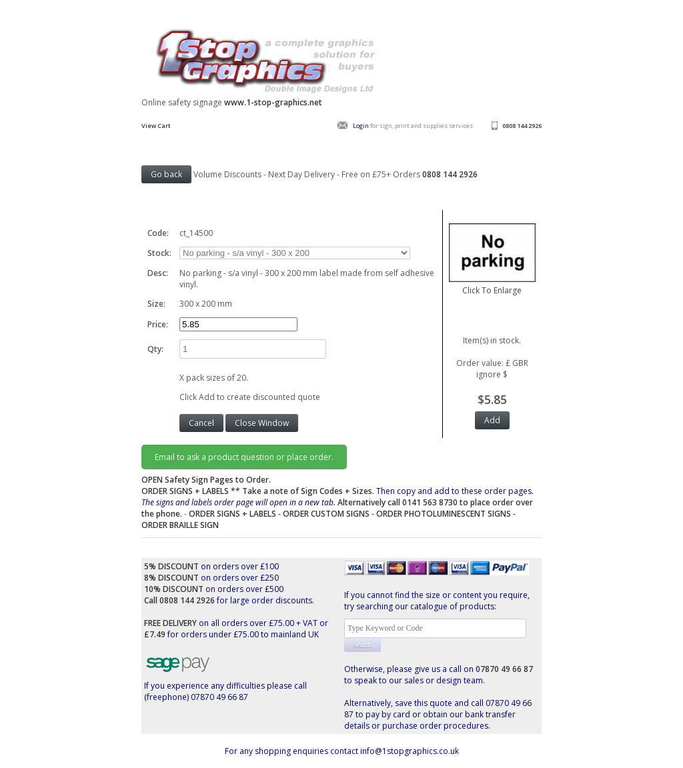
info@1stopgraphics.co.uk (409, 751)
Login (361, 125)
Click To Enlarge (492, 284)
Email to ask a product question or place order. (244, 457)
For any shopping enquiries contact (292, 751)
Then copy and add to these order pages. (337, 502)
